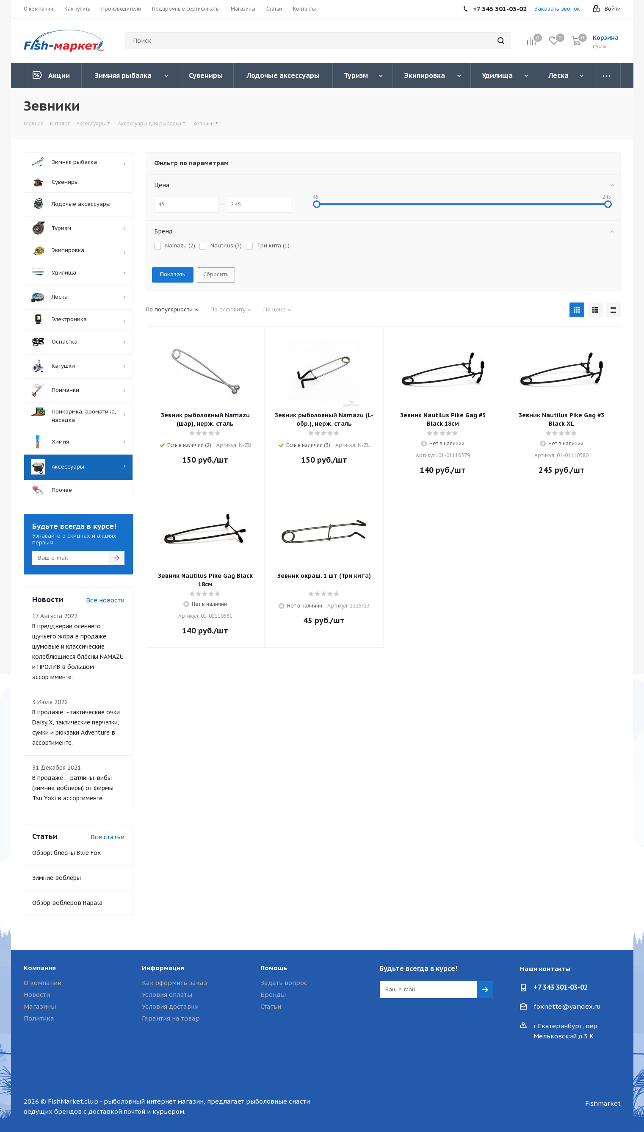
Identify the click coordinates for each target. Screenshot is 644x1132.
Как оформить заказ (174, 983)
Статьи (270, 1006)
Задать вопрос (283, 983)
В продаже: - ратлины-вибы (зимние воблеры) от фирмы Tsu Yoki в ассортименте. (72, 788)
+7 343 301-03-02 (560, 987)
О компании (42, 983)
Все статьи (107, 837)
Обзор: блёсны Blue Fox (66, 853)
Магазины (40, 1006)
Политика (39, 1018)
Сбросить (216, 274)
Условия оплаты (167, 994)
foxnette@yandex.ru (567, 1006)
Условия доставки (170, 1006)
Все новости (105, 600)
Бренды (273, 994)
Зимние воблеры (56, 878)
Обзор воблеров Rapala (67, 903)
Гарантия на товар (171, 1018)
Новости (37, 994)
